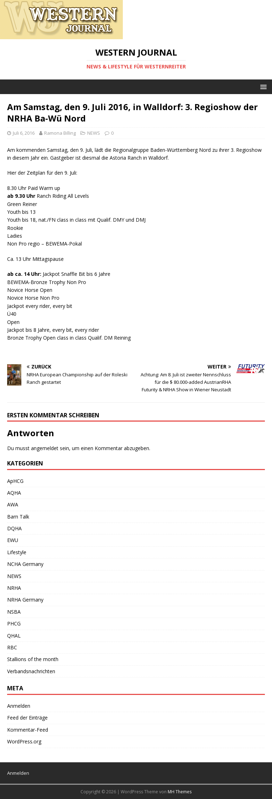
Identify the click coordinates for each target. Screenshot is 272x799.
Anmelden (18, 705)
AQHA (14, 492)
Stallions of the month (32, 659)
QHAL (14, 635)
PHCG (14, 623)
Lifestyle (16, 552)
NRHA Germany (25, 599)
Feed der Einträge (27, 717)
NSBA (14, 611)
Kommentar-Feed (27, 729)
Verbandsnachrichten (31, 671)
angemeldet (44, 448)
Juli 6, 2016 (24, 133)
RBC (12, 647)
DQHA (14, 528)
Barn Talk (18, 516)
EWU (12, 540)
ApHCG (15, 481)
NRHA (14, 587)
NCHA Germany (25, 564)
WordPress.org (24, 741)
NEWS (93, 133)
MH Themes (180, 792)
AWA (12, 504)
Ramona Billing (60, 133)
